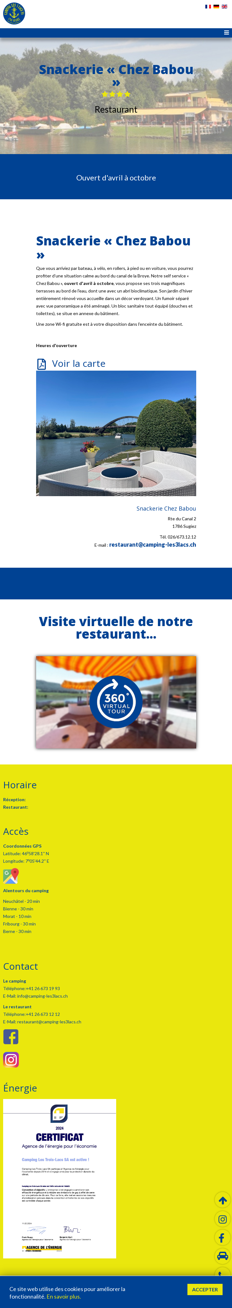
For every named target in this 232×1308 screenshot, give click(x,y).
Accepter (205, 1289)
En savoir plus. (63, 1296)
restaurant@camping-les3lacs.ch (152, 544)
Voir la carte (78, 363)
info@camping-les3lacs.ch (42, 996)
